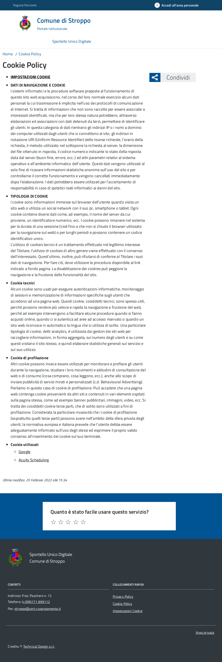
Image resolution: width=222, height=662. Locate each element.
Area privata (205, 632)
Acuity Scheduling (34, 460)
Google (24, 452)
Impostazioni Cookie (127, 610)
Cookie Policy (122, 603)
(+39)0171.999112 (36, 601)
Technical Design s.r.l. (39, 646)
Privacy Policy (123, 596)
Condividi (175, 77)
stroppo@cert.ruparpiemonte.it (38, 608)
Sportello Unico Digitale (71, 41)
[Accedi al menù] (9, 22)
